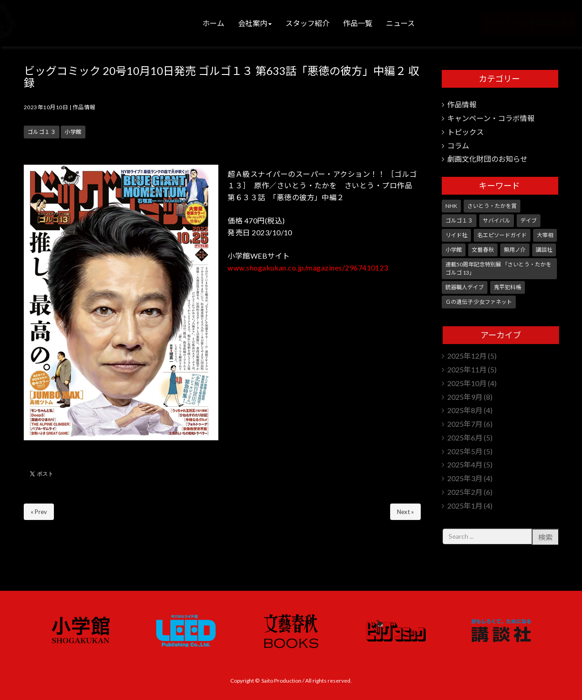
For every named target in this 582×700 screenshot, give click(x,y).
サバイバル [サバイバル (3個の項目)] (496, 220)
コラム (458, 145)
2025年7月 (464, 423)
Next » (405, 511)
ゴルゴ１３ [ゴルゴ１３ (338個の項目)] (459, 220)
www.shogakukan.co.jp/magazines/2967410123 (308, 267)
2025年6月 (464, 437)
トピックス (465, 131)
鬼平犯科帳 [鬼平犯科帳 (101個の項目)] (507, 287)
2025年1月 (464, 505)
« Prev (39, 511)
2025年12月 (467, 355)
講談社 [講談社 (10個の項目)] (544, 249)
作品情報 (84, 107)
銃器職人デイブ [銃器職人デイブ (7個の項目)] (464, 287)
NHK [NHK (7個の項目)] (451, 205)
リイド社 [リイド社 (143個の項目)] (456, 235)
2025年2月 (464, 492)
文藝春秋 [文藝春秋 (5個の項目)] (483, 249)
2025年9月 (464, 396)
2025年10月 (467, 383)
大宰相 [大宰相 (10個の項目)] (545, 235)
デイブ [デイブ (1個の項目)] (528, 220)
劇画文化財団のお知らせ (487, 158)
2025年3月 (464, 478)
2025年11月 (467, 369)
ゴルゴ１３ (41, 131)
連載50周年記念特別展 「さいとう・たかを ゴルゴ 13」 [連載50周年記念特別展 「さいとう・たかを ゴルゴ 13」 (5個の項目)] (498, 268)
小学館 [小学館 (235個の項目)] (453, 249)
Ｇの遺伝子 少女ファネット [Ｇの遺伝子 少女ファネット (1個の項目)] (478, 301)
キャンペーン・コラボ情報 (490, 118)
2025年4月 (464, 464)
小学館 (72, 131)
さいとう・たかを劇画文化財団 (513, 23)
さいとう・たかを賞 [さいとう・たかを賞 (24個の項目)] (492, 205)
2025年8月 (464, 410)
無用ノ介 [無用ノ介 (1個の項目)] (515, 249)
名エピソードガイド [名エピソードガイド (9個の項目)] (502, 235)
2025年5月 (464, 451)
